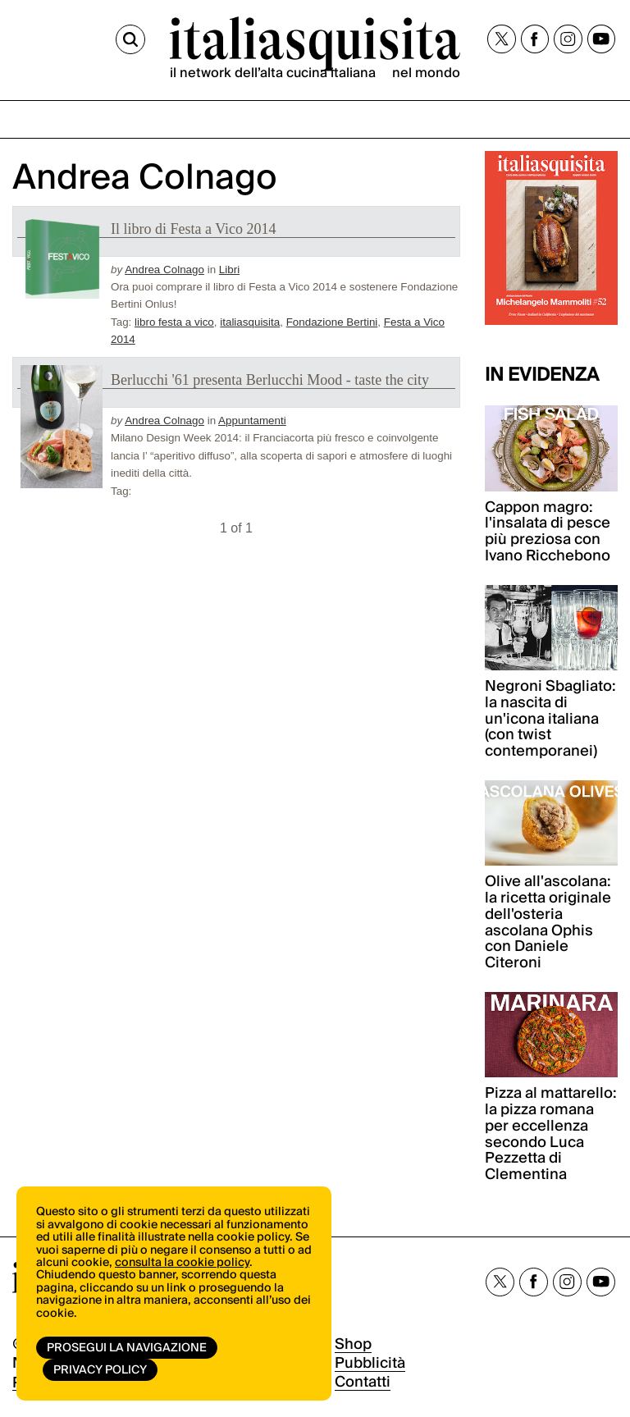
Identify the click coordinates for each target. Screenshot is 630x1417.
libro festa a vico (174, 322)
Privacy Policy (100, 1370)
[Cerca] (130, 39)
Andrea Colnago (164, 269)
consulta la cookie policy (182, 1263)
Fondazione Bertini (332, 322)
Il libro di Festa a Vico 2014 (193, 229)
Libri (229, 269)
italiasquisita (250, 322)
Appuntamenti (252, 420)
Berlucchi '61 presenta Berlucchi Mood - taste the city (270, 380)
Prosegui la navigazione (127, 1348)
